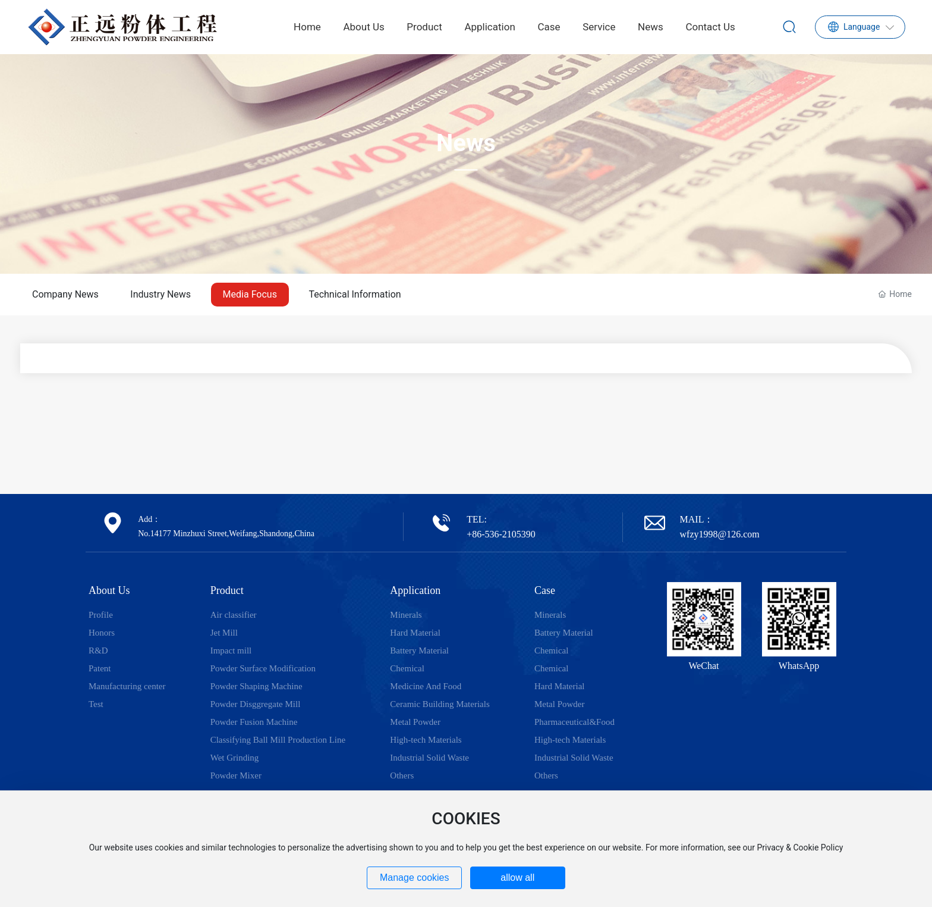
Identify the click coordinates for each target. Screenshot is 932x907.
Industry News (160, 294)
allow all (517, 877)
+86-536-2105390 (501, 534)
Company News (65, 294)
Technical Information (354, 294)
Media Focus (250, 294)
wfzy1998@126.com (720, 534)
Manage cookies (414, 877)
